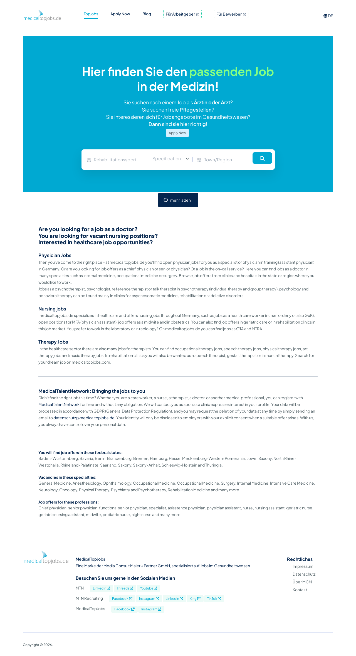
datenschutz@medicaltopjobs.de (84, 417)
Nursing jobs (52, 309)
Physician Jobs (54, 255)
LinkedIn (174, 598)
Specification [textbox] (166, 158)
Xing (195, 598)
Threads (125, 588)
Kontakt (300, 589)
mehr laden (180, 200)
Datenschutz (304, 573)
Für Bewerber (231, 13)
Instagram (149, 598)
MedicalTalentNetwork (59, 404)
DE (328, 15)
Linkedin (101, 588)
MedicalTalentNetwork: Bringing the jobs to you (91, 391)
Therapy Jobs (53, 342)
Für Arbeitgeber (182, 13)
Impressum (303, 566)
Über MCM (302, 581)
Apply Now (177, 133)
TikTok (214, 598)
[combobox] (168, 159)
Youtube (148, 588)
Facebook (122, 598)
